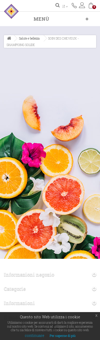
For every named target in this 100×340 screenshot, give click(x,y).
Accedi (82, 5)
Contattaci (74, 5)
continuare (34, 335)
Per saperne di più (62, 336)
